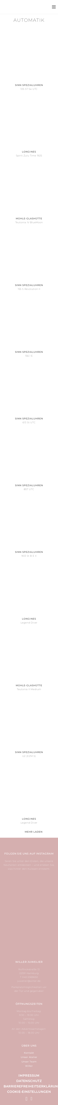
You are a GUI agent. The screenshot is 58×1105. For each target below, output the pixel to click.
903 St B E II (29, 555)
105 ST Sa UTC (29, 88)
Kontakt (29, 1052)
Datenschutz (29, 1081)
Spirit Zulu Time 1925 (29, 155)
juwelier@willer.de (29, 980)
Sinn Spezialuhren (29, 85)
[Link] (25, 7)
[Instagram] (27, 1098)
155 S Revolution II (29, 289)
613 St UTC (29, 422)
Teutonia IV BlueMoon (29, 222)
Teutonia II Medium (29, 689)
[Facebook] (31, 1098)
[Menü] (54, 7)
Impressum (28, 1075)
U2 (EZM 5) (29, 756)
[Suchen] (34, 7)
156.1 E (29, 355)
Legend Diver (29, 622)
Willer (29, 1065)
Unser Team (29, 1061)
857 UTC (29, 489)
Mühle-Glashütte (29, 218)
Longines (29, 151)
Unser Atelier (29, 1057)
